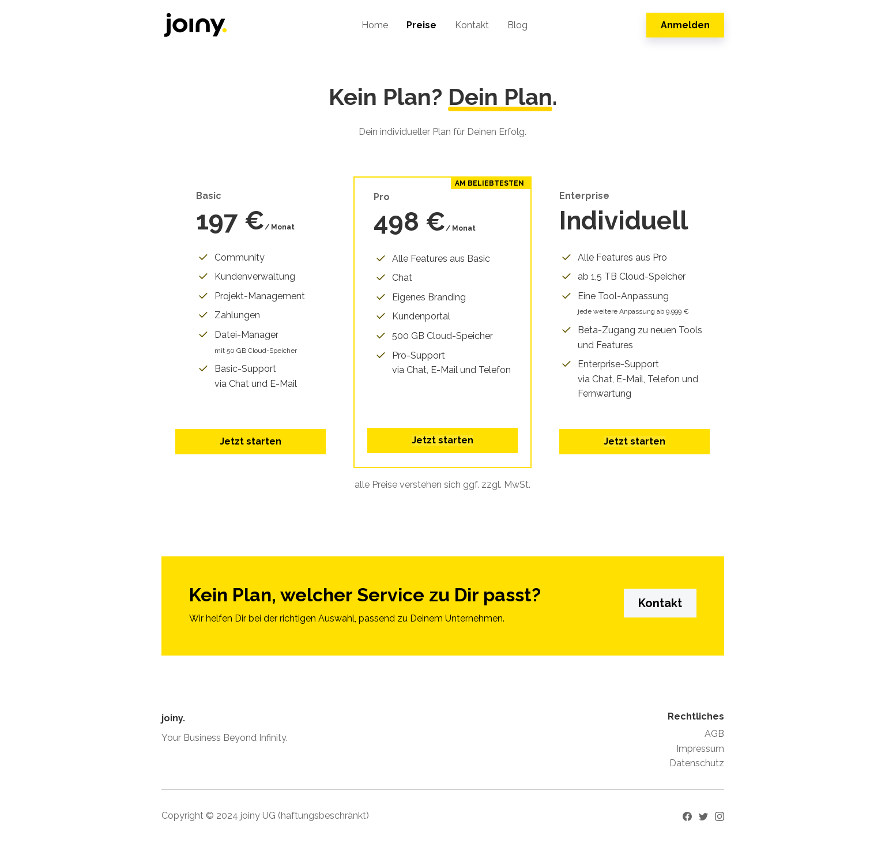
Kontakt (472, 25)
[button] (442, 440)
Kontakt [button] (660, 603)
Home (374, 25)
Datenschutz (696, 763)
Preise (421, 25)
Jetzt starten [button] (250, 441)
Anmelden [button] (685, 25)
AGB (714, 733)
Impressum (700, 748)
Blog (517, 25)
